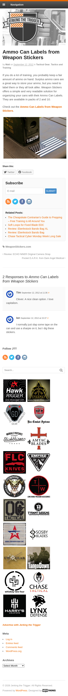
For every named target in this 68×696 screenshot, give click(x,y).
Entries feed (12, 643)
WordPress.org (13, 651)
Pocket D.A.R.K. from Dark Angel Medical (43, 258)
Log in (9, 639)
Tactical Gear (43, 64)
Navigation (17, 4)
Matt (7, 64)
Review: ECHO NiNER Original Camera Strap (26, 254)
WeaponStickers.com (18, 246)
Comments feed (14, 647)
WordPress (21, 690)
